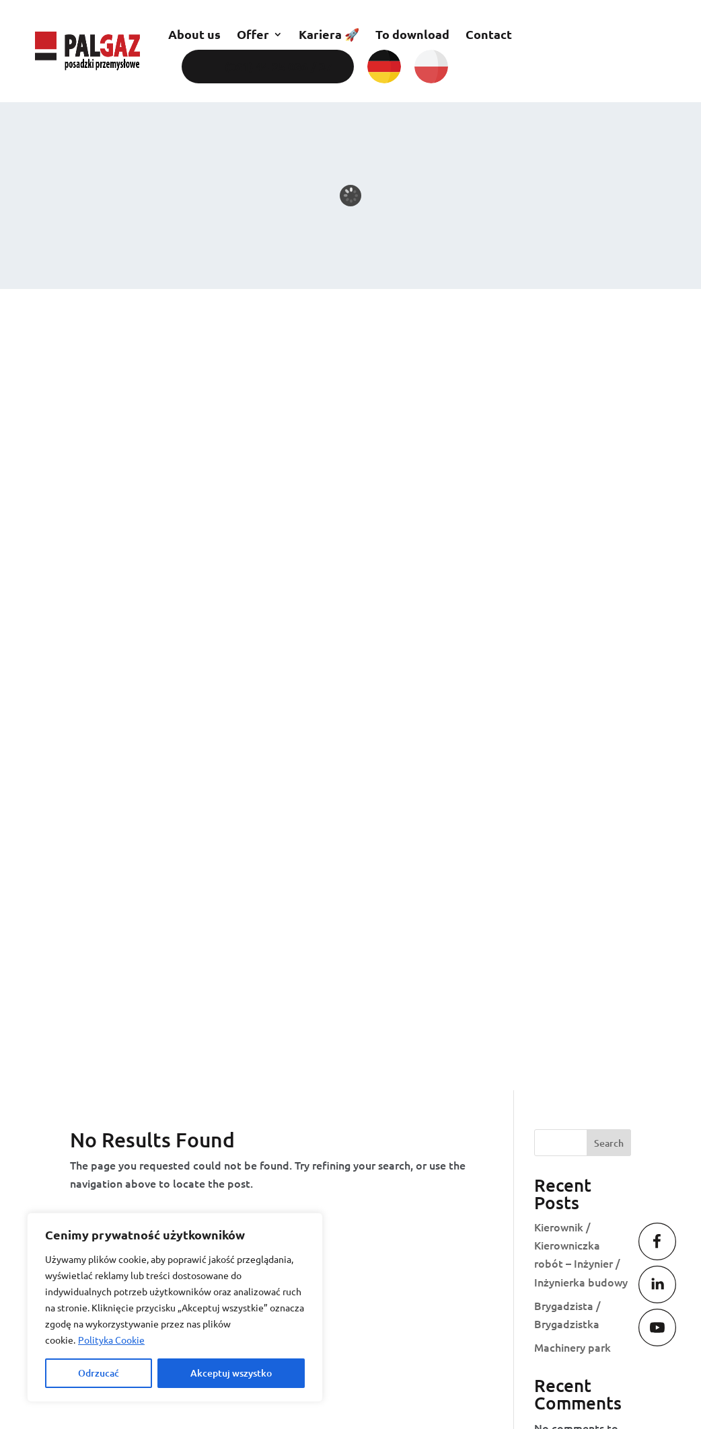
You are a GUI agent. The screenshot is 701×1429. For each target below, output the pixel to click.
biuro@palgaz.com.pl (377, 1061)
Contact (489, 34)
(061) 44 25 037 (577, 1059)
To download (412, 34)
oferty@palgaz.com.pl (380, 1133)
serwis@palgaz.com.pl (381, 1183)
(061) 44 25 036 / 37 (278, 66)
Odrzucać (98, 1372)
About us (194, 34)
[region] (175, 1307)
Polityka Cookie (111, 1340)
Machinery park (572, 545)
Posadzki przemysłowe (188, 937)
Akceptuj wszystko (231, 1372)
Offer (253, 34)
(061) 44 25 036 (578, 1040)
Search (609, 341)
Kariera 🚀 (329, 34)
